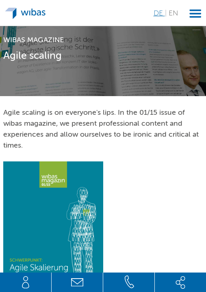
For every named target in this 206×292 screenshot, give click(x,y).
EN (173, 13)
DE (159, 13)
